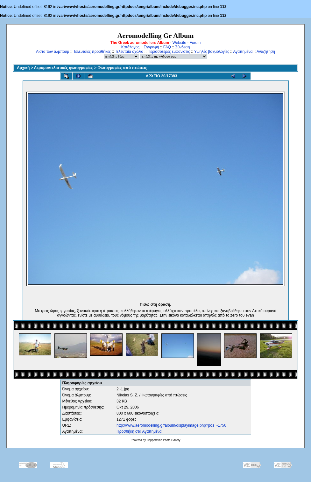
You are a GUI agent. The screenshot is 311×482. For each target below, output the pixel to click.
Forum (195, 42)
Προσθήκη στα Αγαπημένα (139, 431)
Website (179, 42)
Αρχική (23, 68)
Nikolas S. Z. (127, 395)
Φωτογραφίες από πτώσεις (122, 68)
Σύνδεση (182, 47)
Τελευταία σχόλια (129, 51)
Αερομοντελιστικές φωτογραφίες (63, 68)
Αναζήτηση (266, 51)
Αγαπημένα (242, 51)
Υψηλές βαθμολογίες (211, 51)
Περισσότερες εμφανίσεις (169, 51)
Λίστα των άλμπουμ (52, 51)
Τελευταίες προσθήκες (92, 51)
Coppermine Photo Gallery (163, 440)
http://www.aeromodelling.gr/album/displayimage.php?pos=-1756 (171, 425)
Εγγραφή (151, 47)
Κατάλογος (130, 47)
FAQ (167, 47)
